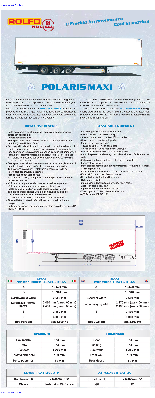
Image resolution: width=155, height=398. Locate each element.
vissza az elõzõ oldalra (12, 5)
